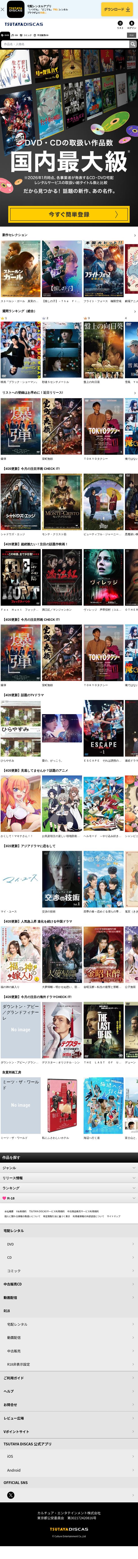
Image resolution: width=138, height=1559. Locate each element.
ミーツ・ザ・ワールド (14, 1142)
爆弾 (3, 463)
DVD (8, 39)
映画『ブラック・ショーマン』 (19, 386)
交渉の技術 (49, 916)
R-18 (69, 1203)
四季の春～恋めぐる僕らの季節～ (104, 916)
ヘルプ (9, 1395)
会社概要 (8, 1215)
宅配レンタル (17, 1328)
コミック (35, 39)
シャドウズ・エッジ (13, 538)
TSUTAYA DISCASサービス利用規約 (47, 1215)
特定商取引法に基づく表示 (56, 1220)
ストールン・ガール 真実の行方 (21, 305)
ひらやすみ (7, 765)
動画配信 (10, 1301)
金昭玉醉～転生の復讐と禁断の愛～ (105, 991)
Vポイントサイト (16, 1435)
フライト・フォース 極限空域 (102, 305)
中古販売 (14, 1355)
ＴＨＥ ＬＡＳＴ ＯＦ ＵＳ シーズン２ (111, 1067)
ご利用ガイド (14, 1382)
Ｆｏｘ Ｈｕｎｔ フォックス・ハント (25, 614)
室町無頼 (47, 463)
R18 (131, 39)
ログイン (131, 32)
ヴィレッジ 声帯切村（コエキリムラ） (108, 614)
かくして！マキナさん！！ (17, 840)
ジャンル (69, 1172)
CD (21, 39)
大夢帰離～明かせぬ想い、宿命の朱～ (65, 991)
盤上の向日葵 (92, 386)
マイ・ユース (9, 916)
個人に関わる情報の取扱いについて (22, 1220)
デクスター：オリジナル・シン (61, 1067)
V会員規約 (21, 1215)
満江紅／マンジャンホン (57, 614)
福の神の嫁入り (10, 991)
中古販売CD (55, 39)
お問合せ (10, 1409)
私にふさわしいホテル (55, 1142)
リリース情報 (69, 1182)
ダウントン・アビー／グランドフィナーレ (26, 1067)
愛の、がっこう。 (53, 765)
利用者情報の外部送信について (88, 1220)
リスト (120, 32)
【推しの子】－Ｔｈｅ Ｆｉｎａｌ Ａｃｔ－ (70, 305)
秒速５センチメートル (55, 386)
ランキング (69, 1192)
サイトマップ (113, 1220)
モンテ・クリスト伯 (54, 538)
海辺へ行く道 (92, 1142)
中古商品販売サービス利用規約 (83, 1215)
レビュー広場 (14, 1422)
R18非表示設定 (18, 1368)
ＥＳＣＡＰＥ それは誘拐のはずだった (108, 765)
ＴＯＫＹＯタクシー (96, 463)
